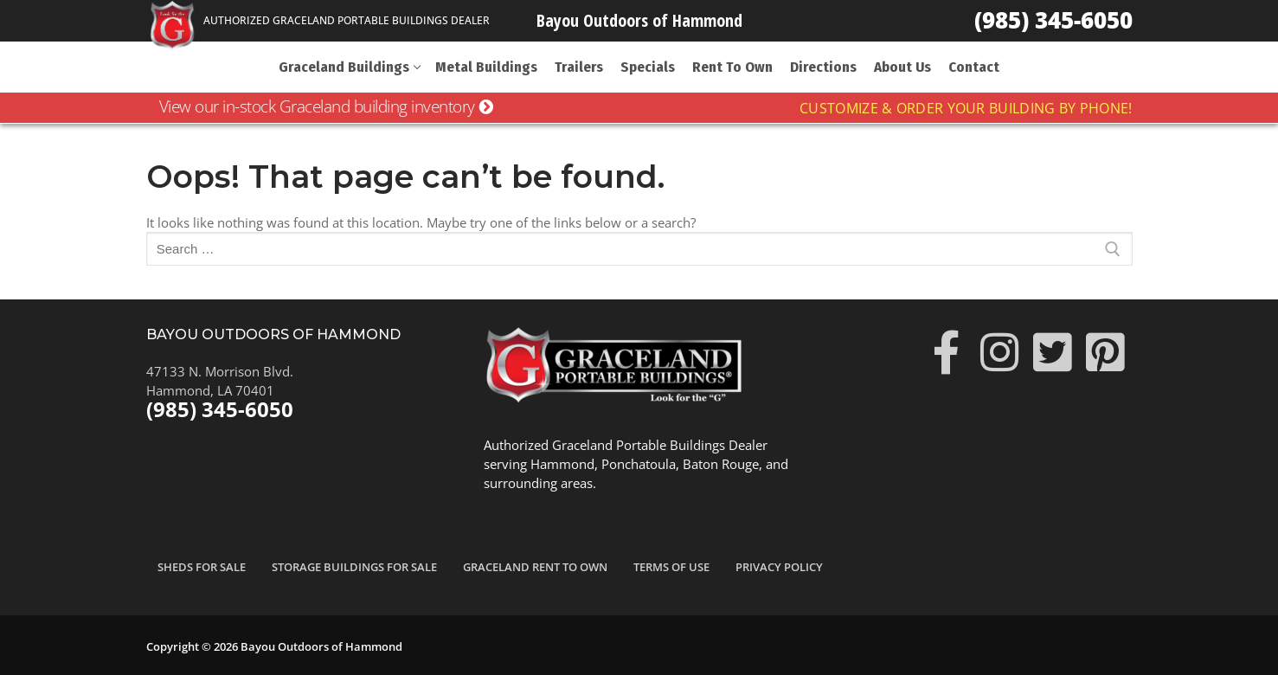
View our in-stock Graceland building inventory (326, 106)
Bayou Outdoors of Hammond (639, 20)
